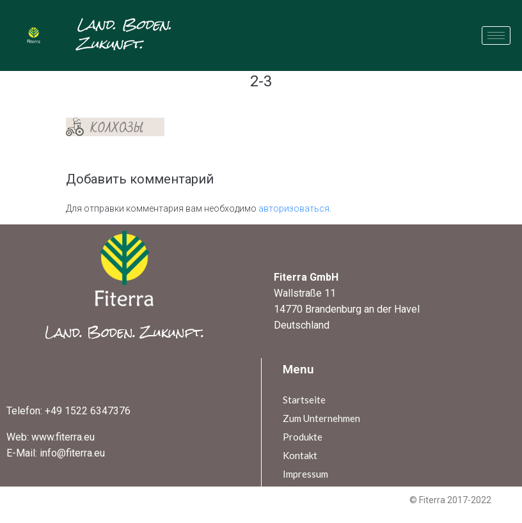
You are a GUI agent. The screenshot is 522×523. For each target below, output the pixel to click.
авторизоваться (293, 208)
